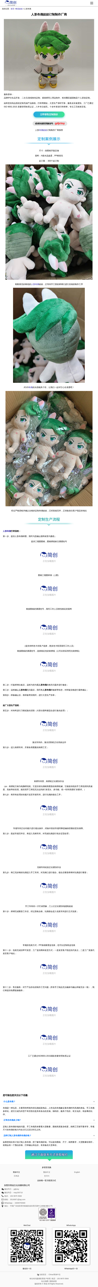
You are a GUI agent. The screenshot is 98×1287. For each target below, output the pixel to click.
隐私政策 (53, 1281)
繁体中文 (46, 1172)
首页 (12, 9)
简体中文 (16, 1172)
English (77, 1172)
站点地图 (44, 1281)
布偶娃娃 (43, 130)
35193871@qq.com (17, 1199)
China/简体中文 (54, 1275)
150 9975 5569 (16, 1196)
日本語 (16, 1176)
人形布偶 (35, 284)
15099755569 (20, 1203)
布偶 (31, 387)
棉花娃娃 (19, 9)
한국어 (46, 1176)
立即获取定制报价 (49, 114)
